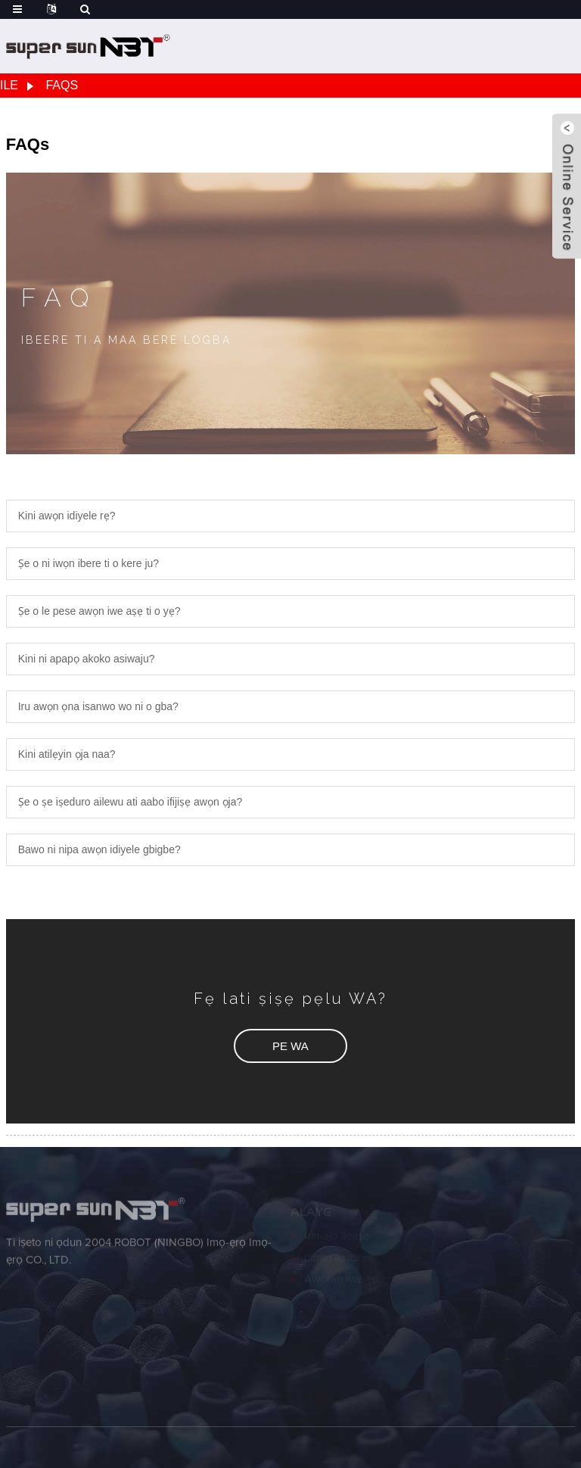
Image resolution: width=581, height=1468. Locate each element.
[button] (290, 1046)
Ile (9, 85)
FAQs (61, 85)
